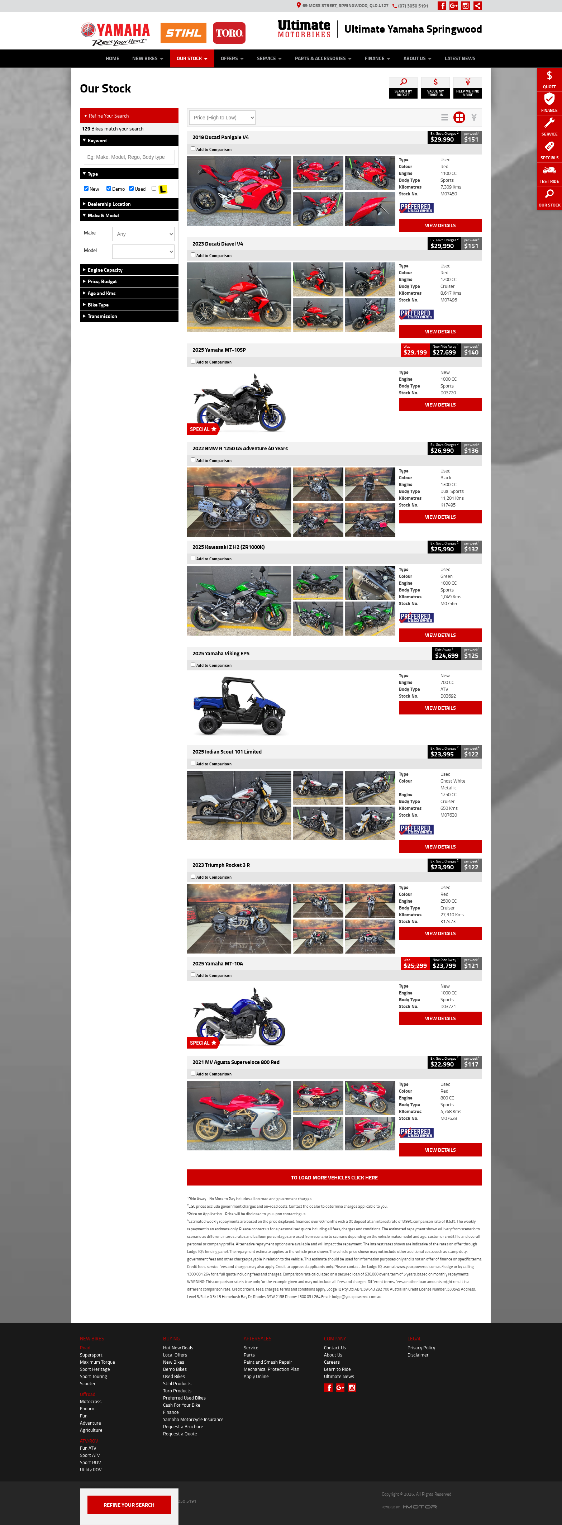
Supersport (91, 1354)
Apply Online (256, 1376)
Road (85, 1347)
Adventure (90, 1422)
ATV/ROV (89, 1440)
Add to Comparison (214, 149)
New (91, 189)
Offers (232, 58)
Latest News (460, 58)
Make (90, 232)
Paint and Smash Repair (268, 1361)
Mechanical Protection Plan (271, 1369)
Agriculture (91, 1430)
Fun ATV (88, 1448)
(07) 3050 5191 (413, 5)
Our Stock (192, 58)
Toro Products (177, 1390)
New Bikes (148, 58)
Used (137, 189)
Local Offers (175, 1354)
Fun (83, 1415)
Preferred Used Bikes (184, 1397)
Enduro (87, 1408)
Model (90, 250)
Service (269, 58)
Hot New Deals (178, 1347)
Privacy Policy (421, 1347)
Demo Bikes (175, 1369)
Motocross (90, 1401)
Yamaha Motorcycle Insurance (193, 1419)
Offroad (87, 1394)
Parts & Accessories (323, 58)
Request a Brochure (183, 1426)
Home (112, 58)
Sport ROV (90, 1462)
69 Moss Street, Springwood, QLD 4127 (343, 5)
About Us (418, 58)
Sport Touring (93, 1376)
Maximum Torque (97, 1361)
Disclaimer (418, 1354)
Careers (332, 1361)
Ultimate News (339, 1376)
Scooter (88, 1383)
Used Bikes (174, 1376)
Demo (115, 189)
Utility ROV (91, 1469)
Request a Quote (180, 1433)
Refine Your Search (106, 115)
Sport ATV (90, 1455)
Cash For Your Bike (181, 1404)
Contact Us (335, 1347)
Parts (249, 1354)
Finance (378, 58)
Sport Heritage (95, 1369)
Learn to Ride (337, 1369)
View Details (440, 225)
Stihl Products (177, 1383)
